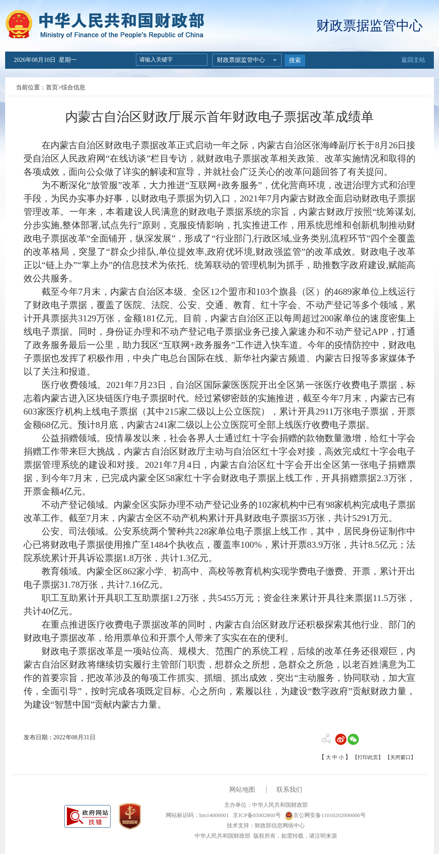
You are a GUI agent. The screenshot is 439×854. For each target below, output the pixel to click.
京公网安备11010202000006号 (325, 815)
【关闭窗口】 (400, 757)
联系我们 (289, 789)
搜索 (295, 60)
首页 (52, 87)
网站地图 (242, 789)
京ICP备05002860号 (256, 815)
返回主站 (413, 60)
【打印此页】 (367, 757)
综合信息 (73, 87)
